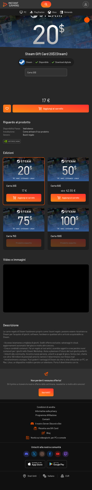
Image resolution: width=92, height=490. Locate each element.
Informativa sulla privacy (46, 411)
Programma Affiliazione (46, 415)
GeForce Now (14, 141)
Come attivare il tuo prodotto (36, 131)
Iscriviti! (46, 392)
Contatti (46, 419)
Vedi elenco (28, 128)
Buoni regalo (28, 135)
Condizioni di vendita (46, 407)
